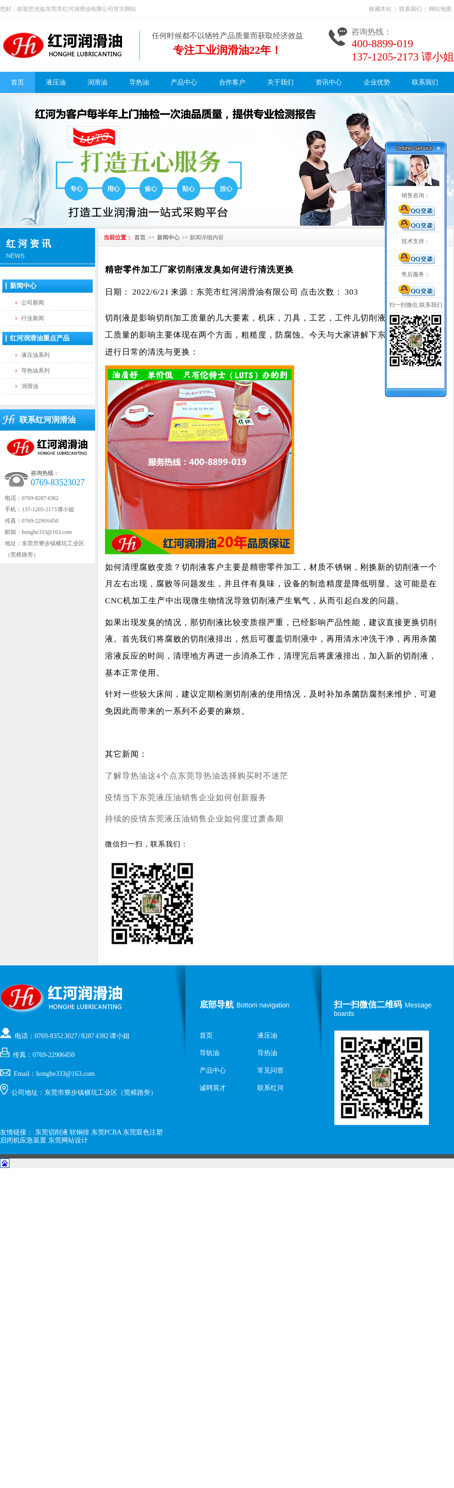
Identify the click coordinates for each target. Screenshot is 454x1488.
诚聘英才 (213, 1087)
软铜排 (79, 1132)
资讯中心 (328, 82)
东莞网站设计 (68, 1140)
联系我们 (410, 9)
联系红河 (270, 1087)
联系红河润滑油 (47, 419)
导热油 (139, 82)
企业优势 (377, 82)
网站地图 (440, 9)
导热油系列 (35, 370)
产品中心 (184, 82)
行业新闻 (32, 318)
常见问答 (270, 1070)
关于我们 (280, 82)
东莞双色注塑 (143, 1132)
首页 (17, 82)
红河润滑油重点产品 (40, 338)
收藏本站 (380, 9)
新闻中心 (23, 285)
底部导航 (217, 1004)
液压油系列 (35, 355)
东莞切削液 (51, 1132)
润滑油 (97, 82)
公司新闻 (32, 302)
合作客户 (232, 82)
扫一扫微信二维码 (368, 1004)
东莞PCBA (106, 1132)
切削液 (296, 638)
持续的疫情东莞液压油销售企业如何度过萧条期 (194, 818)
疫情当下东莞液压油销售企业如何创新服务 (186, 797)
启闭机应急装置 (23, 1140)
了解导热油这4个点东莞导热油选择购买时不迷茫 (196, 775)
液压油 (56, 82)
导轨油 (209, 1053)
